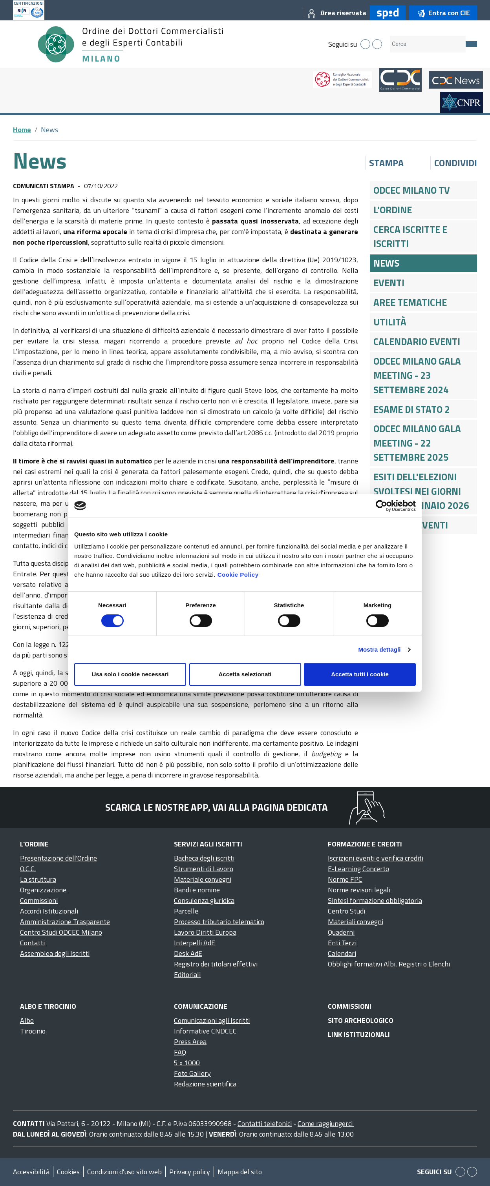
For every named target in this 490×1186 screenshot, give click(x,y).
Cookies (68, 1171)
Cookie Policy (238, 574)
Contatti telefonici (265, 1123)
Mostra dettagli (379, 649)
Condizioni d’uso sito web (124, 1171)
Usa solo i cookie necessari (130, 674)
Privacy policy (189, 1171)
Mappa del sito (240, 1171)
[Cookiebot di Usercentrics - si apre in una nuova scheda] (381, 506)
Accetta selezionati (244, 674)
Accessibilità (31, 1171)
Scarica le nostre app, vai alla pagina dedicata (216, 807)
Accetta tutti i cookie (360, 674)
